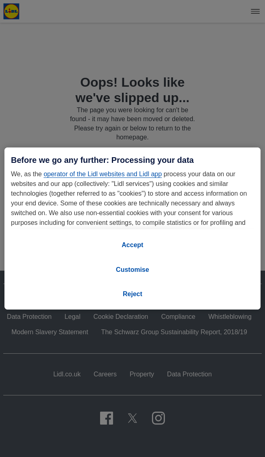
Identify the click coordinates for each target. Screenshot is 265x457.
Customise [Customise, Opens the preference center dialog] (132, 269)
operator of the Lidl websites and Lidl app (103, 174)
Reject (132, 293)
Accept (132, 244)
